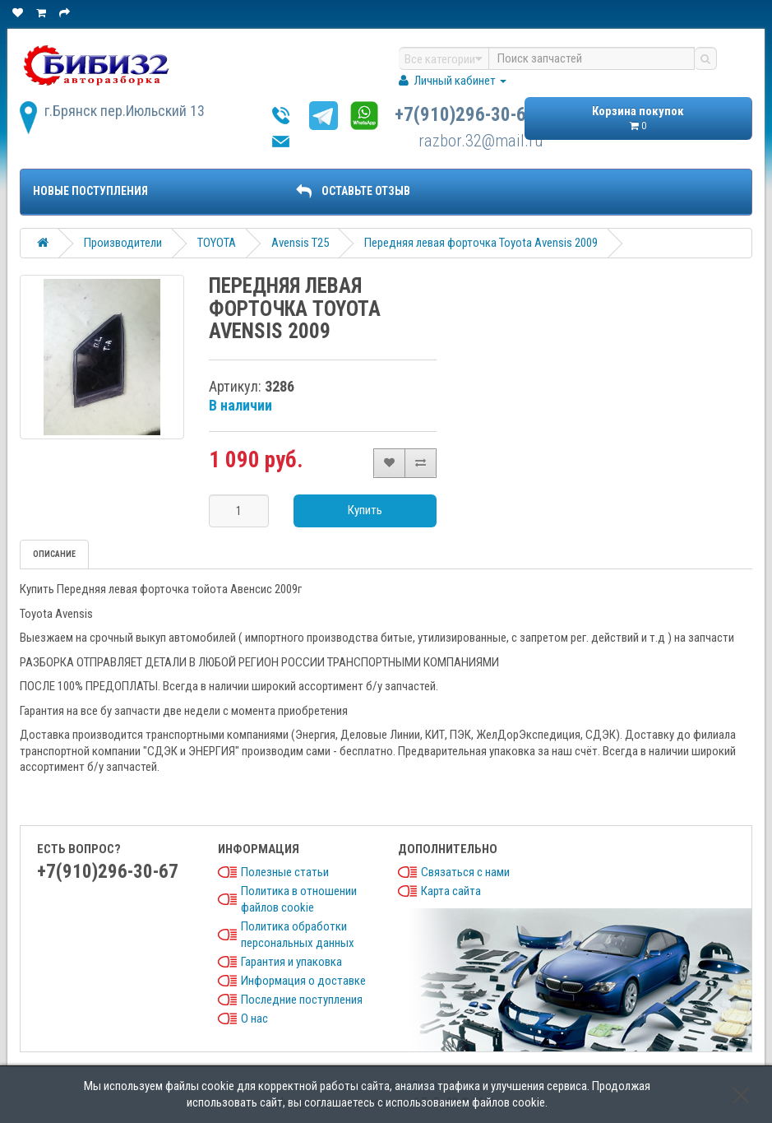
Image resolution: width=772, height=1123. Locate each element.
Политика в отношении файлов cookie (299, 899)
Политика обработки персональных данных (297, 934)
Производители (123, 242)
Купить (365, 510)
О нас (254, 1018)
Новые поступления (90, 190)
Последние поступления (302, 999)
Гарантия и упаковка (291, 961)
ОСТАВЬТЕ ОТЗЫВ (352, 190)
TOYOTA (216, 242)
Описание (54, 554)
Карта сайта (451, 891)
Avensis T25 (300, 242)
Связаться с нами (465, 872)
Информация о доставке (303, 980)
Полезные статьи (285, 872)
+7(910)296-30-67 (465, 115)
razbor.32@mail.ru (480, 141)
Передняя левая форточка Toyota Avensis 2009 (481, 242)
